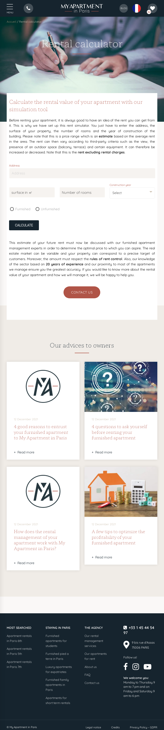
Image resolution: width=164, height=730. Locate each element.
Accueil (11, 21)
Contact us (82, 292)
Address (14, 165)
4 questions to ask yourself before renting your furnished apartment (119, 432)
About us (91, 667)
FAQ (87, 675)
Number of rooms (76, 192)
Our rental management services (94, 641)
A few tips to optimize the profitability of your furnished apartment (118, 537)
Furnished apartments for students (56, 641)
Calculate (24, 225)
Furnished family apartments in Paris (57, 685)
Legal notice (93, 727)
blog (124, 8)
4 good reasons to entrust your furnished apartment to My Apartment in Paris (41, 432)
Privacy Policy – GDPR (143, 727)
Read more (25, 452)
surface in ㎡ (21, 192)
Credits (115, 727)
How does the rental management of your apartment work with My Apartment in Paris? (39, 539)
